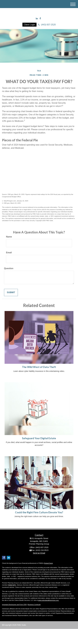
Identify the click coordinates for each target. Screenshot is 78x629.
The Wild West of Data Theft (39, 367)
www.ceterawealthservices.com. (48, 600)
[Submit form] (11, 292)
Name (9, 237)
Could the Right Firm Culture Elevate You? (39, 512)
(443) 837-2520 (47, 24)
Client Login (29, 24)
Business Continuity (34, 604)
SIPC (14, 585)
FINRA (10, 585)
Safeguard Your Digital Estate (39, 438)
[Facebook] (40, 18)
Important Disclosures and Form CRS (14, 604)
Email (9, 252)
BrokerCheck (48, 563)
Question (8, 268)
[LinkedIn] (37, 18)
